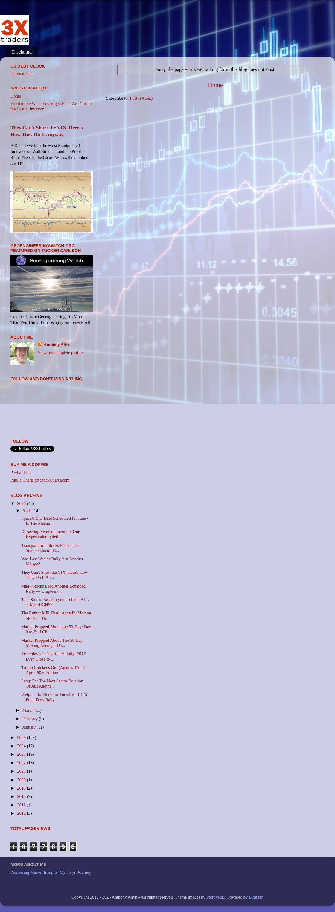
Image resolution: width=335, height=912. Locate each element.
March (28, 710)
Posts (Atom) (141, 98)
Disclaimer (22, 51)
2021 (22, 771)
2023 (22, 754)
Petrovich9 (215, 897)
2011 (22, 804)
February (30, 718)
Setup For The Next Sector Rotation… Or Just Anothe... (54, 683)
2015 (22, 788)
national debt (21, 73)
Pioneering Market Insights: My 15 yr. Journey (50, 872)
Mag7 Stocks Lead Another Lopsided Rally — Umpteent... (53, 589)
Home (215, 85)
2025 (22, 737)
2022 (22, 762)
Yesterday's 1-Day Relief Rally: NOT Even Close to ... (53, 656)
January (29, 727)
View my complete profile (60, 352)
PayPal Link (21, 472)
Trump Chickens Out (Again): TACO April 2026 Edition (53, 670)
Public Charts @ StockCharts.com (39, 480)
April (27, 510)
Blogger (256, 897)
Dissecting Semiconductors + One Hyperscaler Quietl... (50, 534)
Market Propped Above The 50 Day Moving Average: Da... (52, 643)
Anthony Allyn (57, 344)
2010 (22, 813)
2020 (22, 779)
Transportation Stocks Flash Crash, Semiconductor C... (51, 548)
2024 (22, 745)
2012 (22, 796)
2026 (22, 503)
